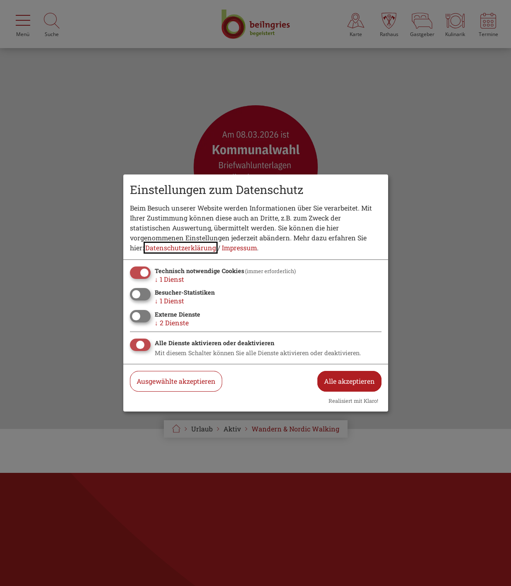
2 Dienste (172, 322)
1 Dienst (169, 279)
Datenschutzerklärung (180, 247)
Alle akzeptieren (349, 381)
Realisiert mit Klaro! (353, 400)
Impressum (239, 247)
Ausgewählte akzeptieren (176, 381)
